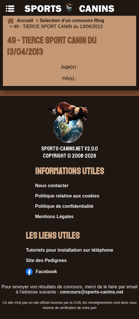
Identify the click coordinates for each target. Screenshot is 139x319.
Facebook (41, 271)
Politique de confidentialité (64, 206)
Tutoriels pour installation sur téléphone (69, 250)
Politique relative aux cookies (67, 195)
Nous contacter (51, 185)
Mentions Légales (54, 216)
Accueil (26, 20)
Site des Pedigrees (46, 260)
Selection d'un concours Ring (72, 20)
